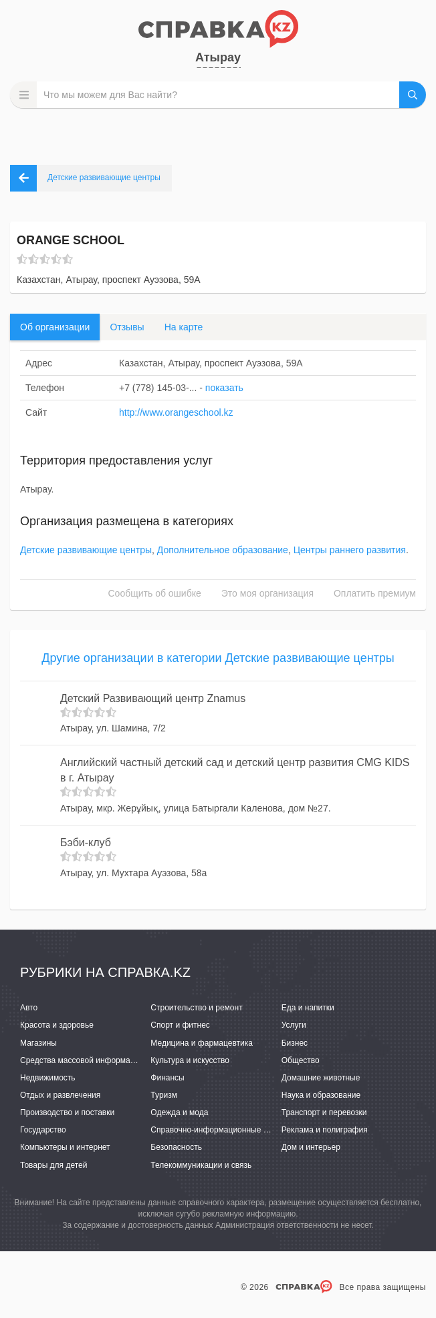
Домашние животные (321, 1077)
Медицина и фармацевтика (201, 1043)
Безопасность (176, 1147)
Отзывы (127, 327)
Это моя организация (267, 593)
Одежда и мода (179, 1112)
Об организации (55, 327)
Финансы (167, 1077)
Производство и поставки (67, 1112)
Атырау (218, 57)
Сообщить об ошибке (154, 593)
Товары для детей (53, 1165)
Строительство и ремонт (196, 1007)
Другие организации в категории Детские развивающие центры (218, 658)
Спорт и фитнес (180, 1025)
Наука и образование (321, 1095)
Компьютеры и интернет (65, 1147)
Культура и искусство (189, 1060)
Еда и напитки (308, 1007)
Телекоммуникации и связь (200, 1165)
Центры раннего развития (350, 550)
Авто (28, 1007)
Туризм (163, 1095)
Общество (301, 1060)
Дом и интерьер (311, 1147)
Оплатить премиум (375, 593)
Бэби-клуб (85, 842)
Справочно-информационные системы (222, 1129)
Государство (43, 1129)
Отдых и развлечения (60, 1095)
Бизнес (295, 1043)
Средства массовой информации (82, 1060)
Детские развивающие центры (86, 550)
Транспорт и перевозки (324, 1112)
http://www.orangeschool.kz (176, 412)
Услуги (294, 1025)
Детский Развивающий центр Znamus (152, 698)
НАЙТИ (412, 94)
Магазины (38, 1043)
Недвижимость (48, 1077)
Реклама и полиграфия (325, 1129)
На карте (184, 327)
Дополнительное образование (222, 550)
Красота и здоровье (57, 1025)
